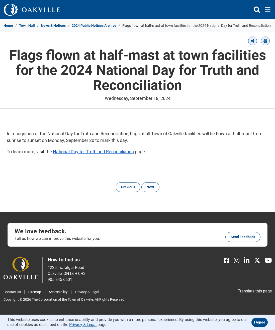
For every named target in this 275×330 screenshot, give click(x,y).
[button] (252, 41)
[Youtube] (268, 260)
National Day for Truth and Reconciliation (93, 151)
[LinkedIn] (246, 260)
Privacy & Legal (87, 292)
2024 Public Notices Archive (94, 26)
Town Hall (27, 26)
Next (150, 187)
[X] (257, 260)
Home (8, 26)
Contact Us (12, 292)
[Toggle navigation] (266, 10)
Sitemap (34, 292)
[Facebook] (226, 260)
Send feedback (243, 237)
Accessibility (58, 292)
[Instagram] (236, 260)
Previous (128, 187)
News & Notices (53, 26)
